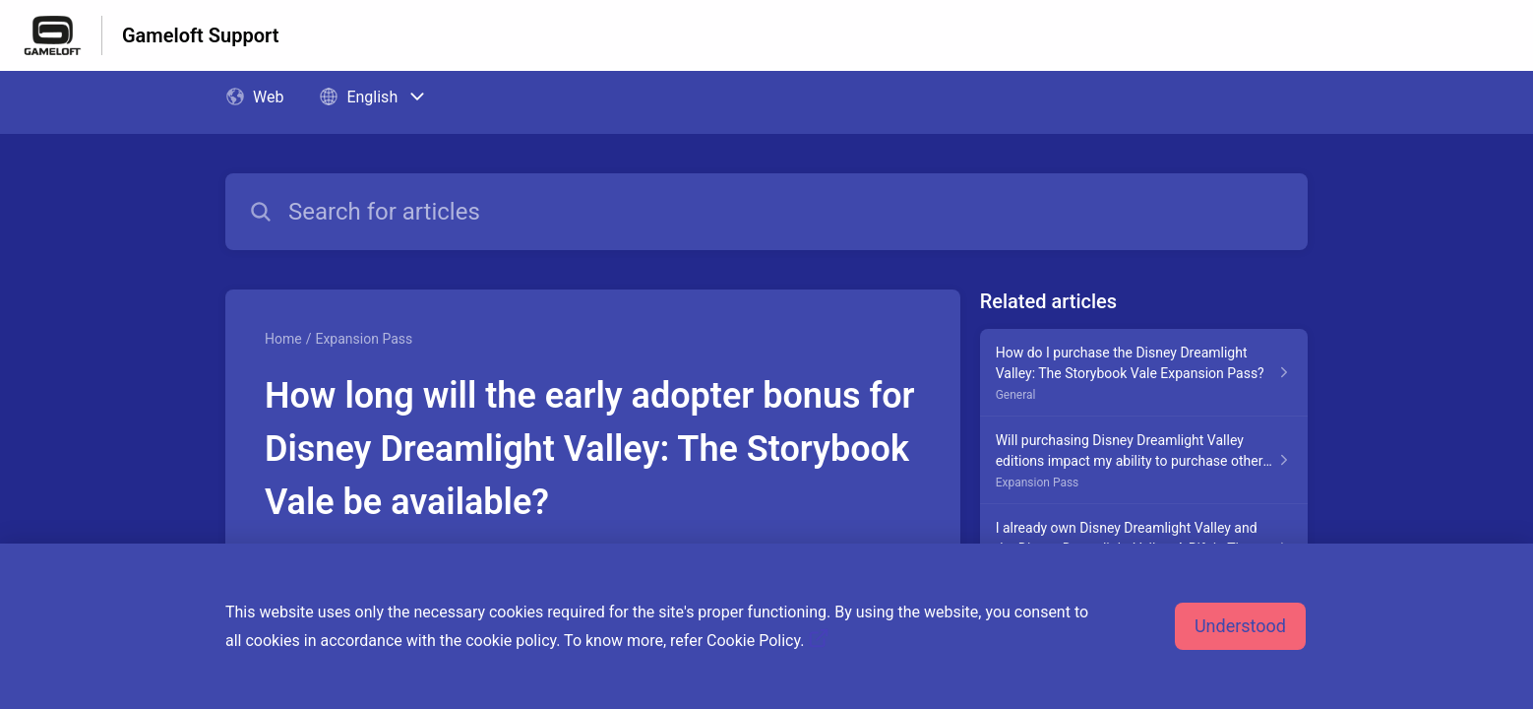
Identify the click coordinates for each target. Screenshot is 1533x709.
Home (283, 339)
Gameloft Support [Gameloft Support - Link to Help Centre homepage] (200, 35)
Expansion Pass (363, 339)
